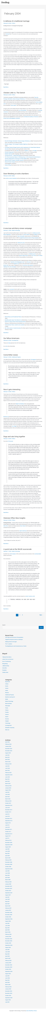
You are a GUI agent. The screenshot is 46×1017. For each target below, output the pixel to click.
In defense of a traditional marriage (16, 21)
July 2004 (7, 975)
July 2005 (7, 949)
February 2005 (8, 960)
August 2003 (8, 999)
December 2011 (8, 829)
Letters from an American (7, 659)
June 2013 (7, 816)
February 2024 (8, 772)
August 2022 (8, 790)
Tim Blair (35, 150)
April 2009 (7, 855)
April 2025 (7, 759)
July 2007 (7, 897)
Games (6, 688)
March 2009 (7, 857)
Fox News (40, 255)
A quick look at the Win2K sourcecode (17, 549)
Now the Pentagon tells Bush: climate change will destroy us (18, 140)
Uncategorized (8, 725)
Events (6, 686)
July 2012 (7, 825)
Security (7, 718)
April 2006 (7, 929)
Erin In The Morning (6, 661)
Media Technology (16, 230)
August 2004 (8, 973)
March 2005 (7, 958)
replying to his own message (9, 266)
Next (41, 615)
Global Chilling (8, 165)
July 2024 (7, 766)
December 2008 (8, 862)
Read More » (6, 87)
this (6, 346)
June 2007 (7, 899)
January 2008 (8, 884)
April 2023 (7, 781)
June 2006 (7, 925)
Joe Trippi (14, 426)
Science (7, 714)
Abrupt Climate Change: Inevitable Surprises (14, 160)
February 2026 (8, 744)
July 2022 (7, 792)
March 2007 (7, 905)
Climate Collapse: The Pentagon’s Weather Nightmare (16, 144)
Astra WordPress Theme (31, 1010)
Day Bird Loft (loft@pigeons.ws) (17, 262)
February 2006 (8, 934)
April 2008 (7, 877)
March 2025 (7, 761)
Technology (7, 723)
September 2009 (8, 844)
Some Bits (4, 667)
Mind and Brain (8, 703)
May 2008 (7, 875)
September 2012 (8, 820)
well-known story (21, 242)
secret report (13, 105)
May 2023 (7, 779)
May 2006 (7, 927)
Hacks (6, 690)
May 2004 (7, 980)
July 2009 (7, 849)
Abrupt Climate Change (10, 161)
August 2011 (8, 836)
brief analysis (13, 553)
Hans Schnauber (20, 236)
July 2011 (7, 838)
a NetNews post (32, 253)
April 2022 (7, 796)
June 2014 (7, 807)
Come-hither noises (10, 355)
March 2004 (7, 984)
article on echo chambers (11, 178)
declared (8, 34)
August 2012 (8, 822)
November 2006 (8, 914)
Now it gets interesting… (12, 389)
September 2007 (8, 892)
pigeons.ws (16, 263)
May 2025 (7, 757)
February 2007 (8, 908)
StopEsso (27, 150)
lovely (9, 342)
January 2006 (8, 936)
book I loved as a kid (30, 596)
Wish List (7, 729)
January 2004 (8, 988)
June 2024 (7, 768)
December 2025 (8, 748)
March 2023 (7, 783)
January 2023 (8, 787)
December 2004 (8, 964)
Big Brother (7, 681)
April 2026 (7, 742)
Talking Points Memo (6, 657)
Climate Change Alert (9, 152)
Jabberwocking (5, 665)
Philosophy (7, 705)
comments (12, 289)
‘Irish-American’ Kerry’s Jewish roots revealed (14, 324)
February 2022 (8, 801)
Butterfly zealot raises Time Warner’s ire (13, 320)
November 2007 (8, 888)
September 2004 (8, 971)
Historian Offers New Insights (14, 518)
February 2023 (8, 785)
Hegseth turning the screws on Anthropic (14, 639)
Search (3, 625)
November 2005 (8, 940)
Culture (6, 683)
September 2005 (8, 945)
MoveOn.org (6, 416)
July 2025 (7, 755)
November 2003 (8, 993)
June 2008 (7, 873)
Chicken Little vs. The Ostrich (14, 93)
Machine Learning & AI (10, 697)
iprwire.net (5, 265)
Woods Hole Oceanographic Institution (11, 118)
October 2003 (8, 995)
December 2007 (8, 886)
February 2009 (8, 860)
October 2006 (8, 916)
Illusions (7, 692)
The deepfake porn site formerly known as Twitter (15, 646)
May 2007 (7, 901)
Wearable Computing (9, 727)
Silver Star (5, 525)
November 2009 (8, 842)
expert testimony (23, 530)
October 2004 (8, 969)
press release (27, 234)
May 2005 (7, 954)
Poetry (6, 707)
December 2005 (8, 938)
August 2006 (8, 921)
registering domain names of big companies (29, 237)
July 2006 (7, 923)
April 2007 (7, 903)
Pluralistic (4, 670)
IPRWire (35, 234)
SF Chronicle (10, 441)
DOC (17, 150)
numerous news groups (28, 265)
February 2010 (8, 840)
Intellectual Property (16, 357)
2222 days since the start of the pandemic (14, 637)
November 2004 (8, 967)
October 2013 (8, 811)
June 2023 (7, 777)
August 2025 (8, 752)
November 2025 (8, 750)
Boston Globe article (23, 255)
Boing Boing (5, 663)
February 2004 (8, 986)
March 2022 (7, 798)
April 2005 (7, 956)
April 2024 (7, 770)
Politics (13, 23)
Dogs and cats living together (14, 437)
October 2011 (8, 831)
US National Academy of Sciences (31, 116)
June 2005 (7, 951)
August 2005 (8, 947)
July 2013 (7, 814)
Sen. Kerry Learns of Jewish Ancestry (13, 328)
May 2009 (7, 853)
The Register (33, 359)
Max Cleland (23, 525)
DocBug (5, 2)
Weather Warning (8, 153)
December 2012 (8, 818)
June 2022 (7, 794)
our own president (22, 110)
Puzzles (7, 712)
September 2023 (8, 774)
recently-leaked (37, 553)
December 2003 (8, 991)
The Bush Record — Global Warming (12, 155)
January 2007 (8, 910)
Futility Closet (5, 672)
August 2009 (8, 846)
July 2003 (7, 1002)
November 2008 (8, 864)
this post (29, 262)
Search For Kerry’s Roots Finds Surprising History (15, 321)
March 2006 (7, 932)
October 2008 (8, 866)
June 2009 (7, 851)
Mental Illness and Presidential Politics (13, 316)
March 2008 (7, 879)
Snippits (7, 721)
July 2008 (7, 870)
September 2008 (8, 868)
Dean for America (20, 403)
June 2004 (7, 978)
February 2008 (8, 881)
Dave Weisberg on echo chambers (16, 174)
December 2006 (8, 912)
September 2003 (8, 997)
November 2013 (8, 809)
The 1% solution (8, 643)
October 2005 (8, 943)
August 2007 (8, 895)
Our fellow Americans (11, 338)
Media (13, 175)
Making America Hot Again (11, 641)
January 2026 (8, 746)
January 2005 (8, 962)
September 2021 (8, 805)
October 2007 (8, 890)
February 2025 (8, 763)
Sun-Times (33, 255)
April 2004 (7, 982)
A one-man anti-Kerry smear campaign (17, 228)
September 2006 (8, 919)
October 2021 (8, 803)
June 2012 (7, 827)
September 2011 (8, 833)
